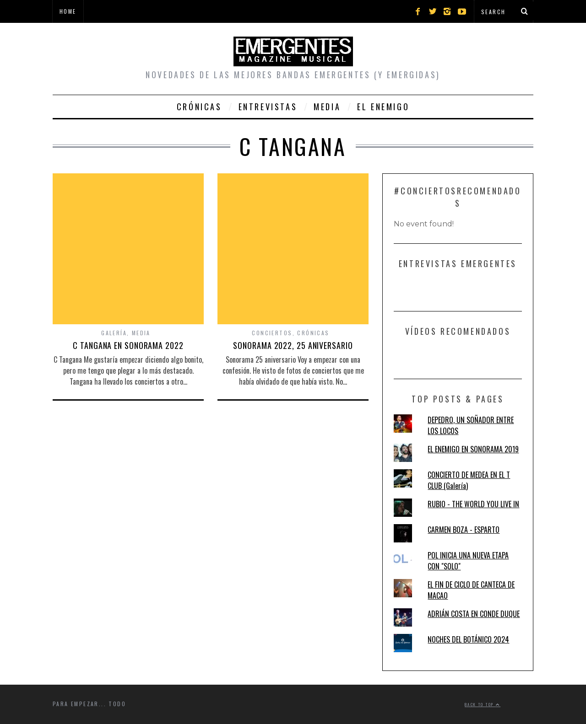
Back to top (482, 704)
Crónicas (199, 107)
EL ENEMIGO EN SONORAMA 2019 (473, 449)
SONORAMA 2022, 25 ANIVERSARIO (293, 345)
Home (68, 11)
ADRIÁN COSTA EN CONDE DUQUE (474, 613)
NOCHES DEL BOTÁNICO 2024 (468, 639)
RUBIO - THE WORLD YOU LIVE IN (473, 504)
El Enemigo (383, 107)
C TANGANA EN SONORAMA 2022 (128, 345)
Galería (114, 333)
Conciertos (272, 333)
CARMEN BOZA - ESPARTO (463, 529)
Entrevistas (268, 107)
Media (327, 107)
